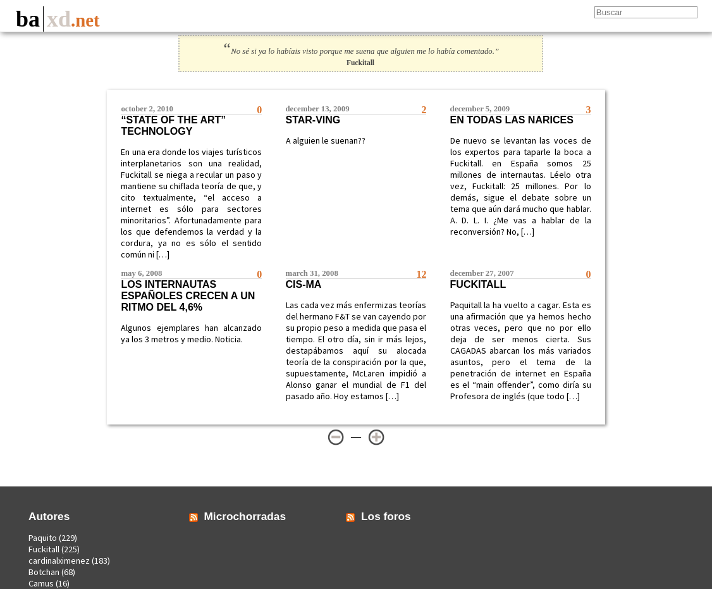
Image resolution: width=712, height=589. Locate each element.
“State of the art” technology (173, 126)
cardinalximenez (59, 560)
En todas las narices (512, 120)
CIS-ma (304, 284)
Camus (41, 583)
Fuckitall (478, 284)
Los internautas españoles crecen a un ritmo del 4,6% (188, 296)
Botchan (43, 572)
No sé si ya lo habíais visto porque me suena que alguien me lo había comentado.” (360, 51)
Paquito (42, 537)
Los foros (386, 516)
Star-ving (313, 120)
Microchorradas (245, 516)
